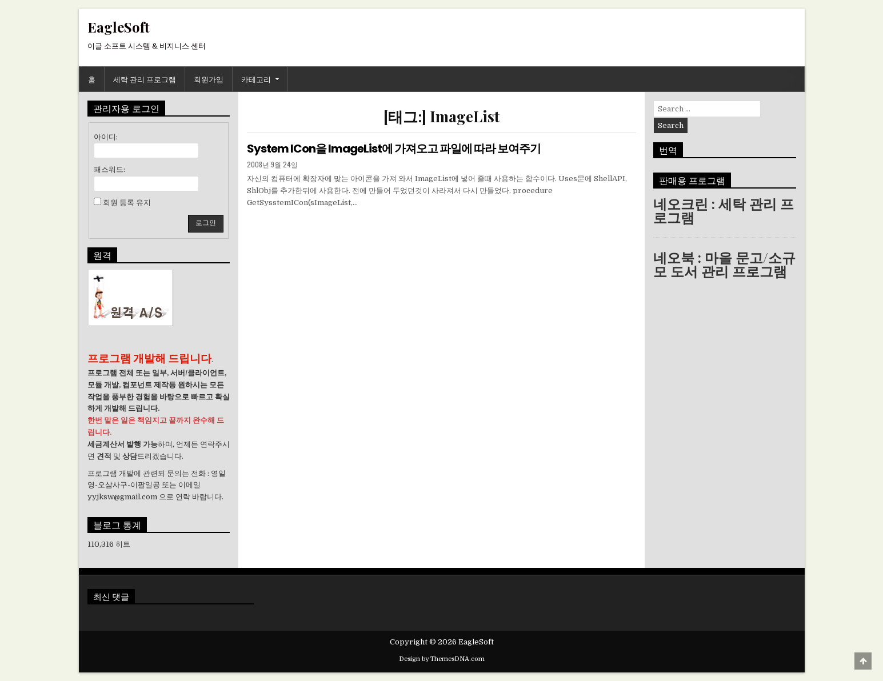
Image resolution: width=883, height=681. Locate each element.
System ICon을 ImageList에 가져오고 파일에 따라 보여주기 (394, 149)
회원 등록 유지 (127, 202)
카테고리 (256, 79)
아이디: (106, 137)
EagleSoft (118, 27)
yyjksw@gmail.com (122, 496)
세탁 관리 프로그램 (144, 79)
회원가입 (208, 79)
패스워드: (109, 169)
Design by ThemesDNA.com (442, 659)
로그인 (205, 223)
